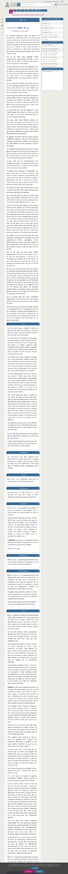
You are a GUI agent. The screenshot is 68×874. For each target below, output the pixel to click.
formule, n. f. (46, 23)
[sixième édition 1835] (30, 11)
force (24, 611)
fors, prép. (45, 39)
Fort (21, 31)
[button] (2, 19)
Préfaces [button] (56, 1)
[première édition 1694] (11, 11)
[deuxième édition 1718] (15, 11)
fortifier (24, 504)
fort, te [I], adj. (51, 44)
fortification (23, 571)
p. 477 (19, 114)
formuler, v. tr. (47, 26)
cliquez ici (35, 868)
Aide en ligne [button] (47, 1)
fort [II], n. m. (50, 46)
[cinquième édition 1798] (26, 11)
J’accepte (28, 871)
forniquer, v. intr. (47, 32)
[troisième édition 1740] (18, 11)
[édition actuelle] (43, 11)
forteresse (24, 488)
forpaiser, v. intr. (50, 35)
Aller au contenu (11, 1)
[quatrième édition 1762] (22, 11)
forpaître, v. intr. (50, 37)
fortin (23, 475)
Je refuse (39, 871)
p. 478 (32, 527)
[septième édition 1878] (34, 11)
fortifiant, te (23, 555)
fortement (23, 452)
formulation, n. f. (47, 21)
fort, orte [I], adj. (50, 48)
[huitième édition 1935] (38, 11)
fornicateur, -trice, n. (48, 28)
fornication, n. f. (47, 30)
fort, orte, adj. (50, 57)
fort (23, 324)
